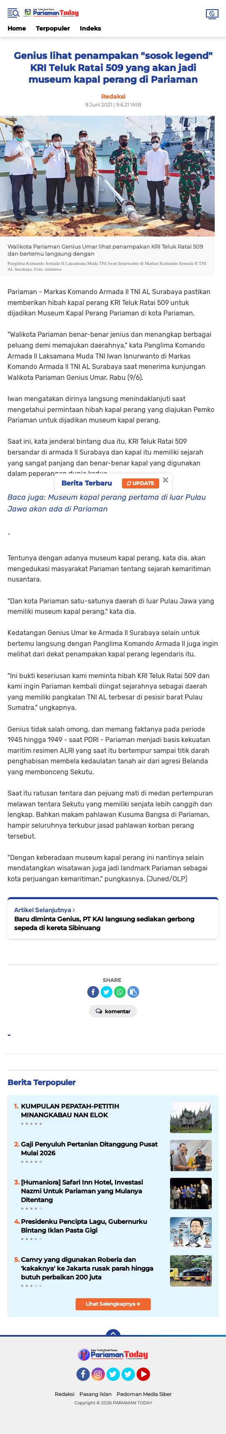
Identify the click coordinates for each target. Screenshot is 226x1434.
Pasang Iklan (95, 1394)
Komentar (113, 1011)
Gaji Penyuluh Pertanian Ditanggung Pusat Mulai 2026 (89, 1148)
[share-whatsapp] (120, 992)
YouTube (149, 1378)
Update (140, 483)
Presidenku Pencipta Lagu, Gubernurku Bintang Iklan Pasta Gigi (84, 1226)
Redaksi (64, 1394)
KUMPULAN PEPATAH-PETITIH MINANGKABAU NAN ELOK (70, 1110)
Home (17, 28)
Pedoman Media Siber (144, 1394)
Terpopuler (53, 28)
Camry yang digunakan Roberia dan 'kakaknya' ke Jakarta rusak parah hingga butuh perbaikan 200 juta (87, 1268)
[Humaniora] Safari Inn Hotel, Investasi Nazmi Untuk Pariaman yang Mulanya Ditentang (82, 1191)
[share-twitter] (106, 992)
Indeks (90, 28)
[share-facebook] (93, 992)
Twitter (117, 1378)
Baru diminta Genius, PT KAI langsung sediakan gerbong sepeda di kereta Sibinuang (104, 923)
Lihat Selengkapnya (113, 1304)
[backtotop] (113, 1336)
